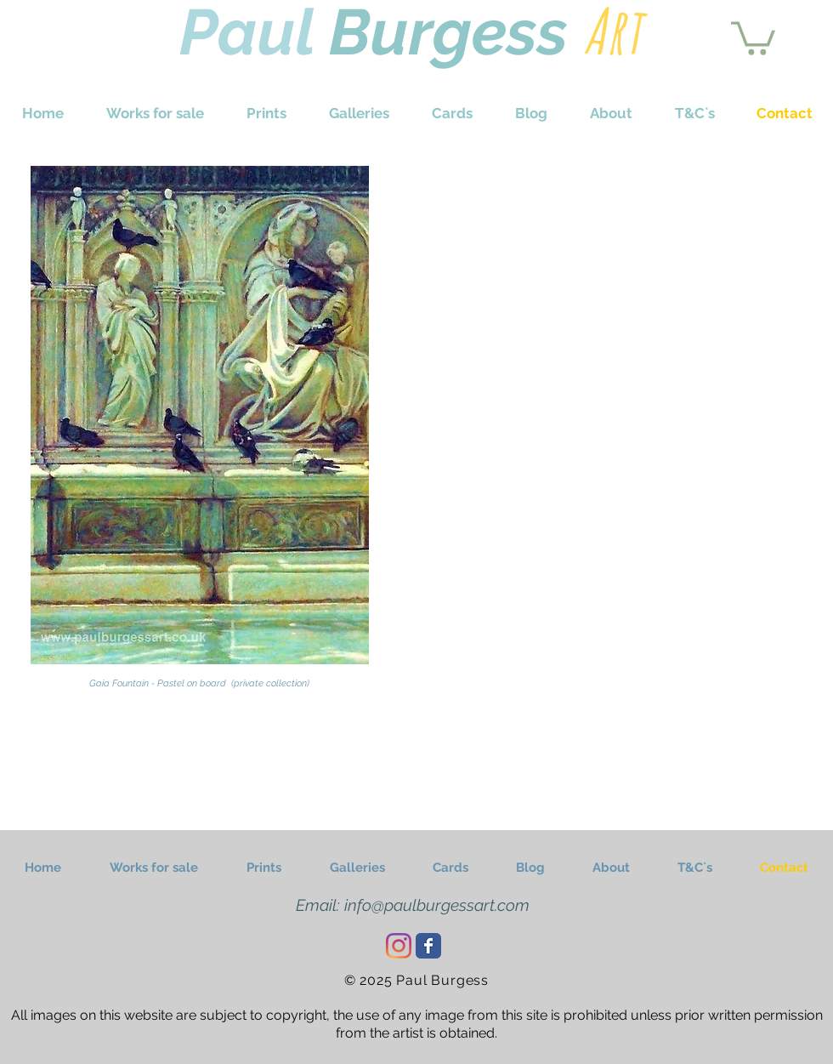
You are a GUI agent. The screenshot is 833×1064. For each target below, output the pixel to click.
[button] (753, 36)
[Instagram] (398, 946)
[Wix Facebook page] (428, 946)
